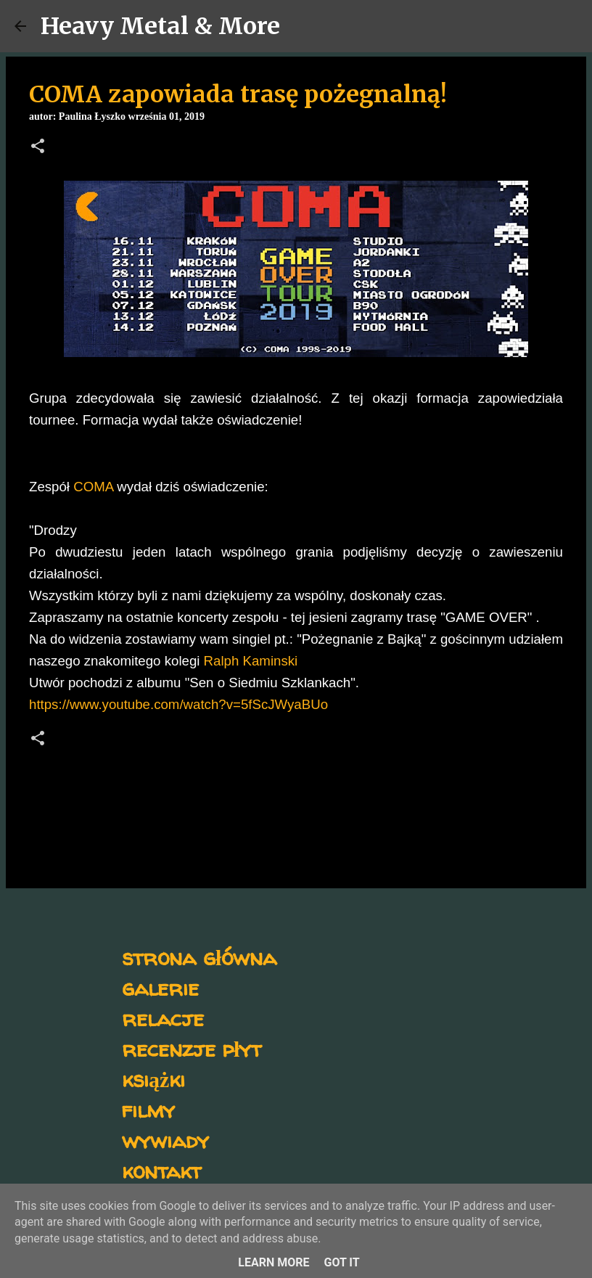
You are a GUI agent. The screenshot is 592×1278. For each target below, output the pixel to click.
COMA (93, 486)
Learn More (273, 1262)
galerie (160, 987)
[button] (37, 147)
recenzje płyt (191, 1048)
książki (153, 1079)
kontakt (161, 1170)
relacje (163, 1018)
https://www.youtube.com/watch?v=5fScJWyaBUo (178, 704)
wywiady (165, 1140)
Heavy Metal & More (160, 26)
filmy (148, 1109)
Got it (341, 1262)
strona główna (199, 957)
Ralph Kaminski (251, 660)
